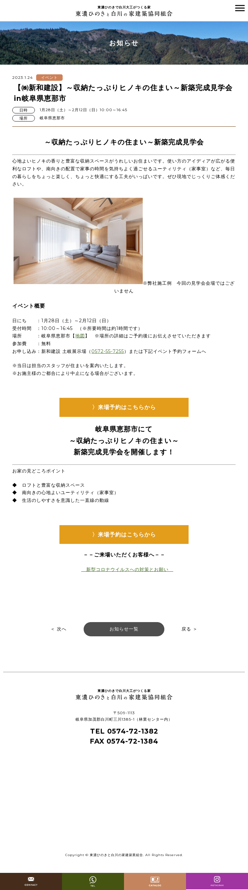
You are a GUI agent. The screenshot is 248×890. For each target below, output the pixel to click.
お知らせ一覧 (124, 629)
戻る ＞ (189, 629)
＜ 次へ (58, 629)
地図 (80, 336)
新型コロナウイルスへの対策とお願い (127, 569)
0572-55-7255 (107, 351)
